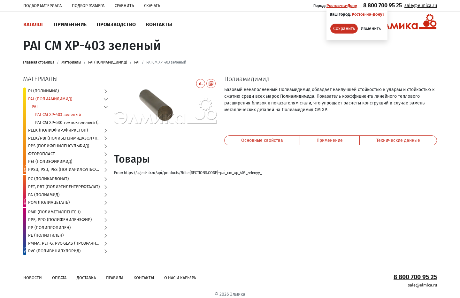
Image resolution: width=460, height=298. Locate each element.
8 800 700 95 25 (382, 5)
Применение (70, 24)
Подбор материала (42, 5)
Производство (116, 24)
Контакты (159, 24)
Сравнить (124, 5)
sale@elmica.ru (420, 5)
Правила (114, 277)
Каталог (33, 24)
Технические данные (398, 140)
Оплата (59, 277)
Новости (32, 277)
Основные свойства (262, 140)
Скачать (152, 5)
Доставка (86, 277)
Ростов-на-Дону (341, 5)
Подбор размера (88, 5)
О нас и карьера (180, 277)
